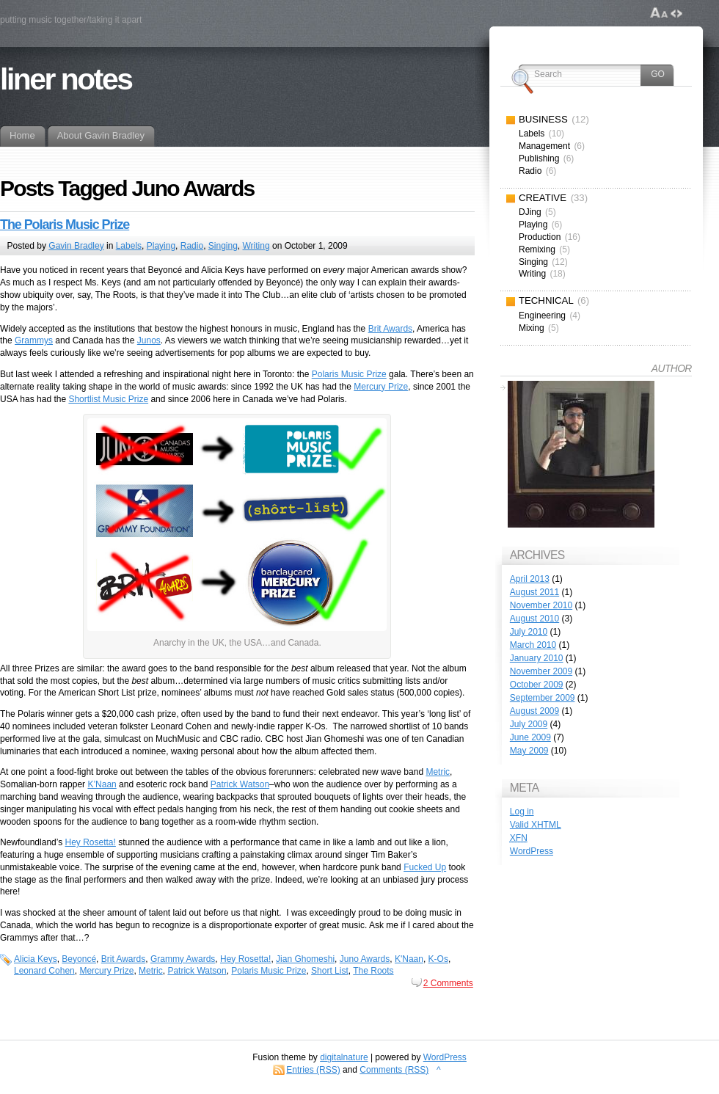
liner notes (65, 79)
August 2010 (534, 618)
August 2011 (534, 592)
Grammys (34, 340)
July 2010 (528, 632)
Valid (535, 825)
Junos (149, 340)
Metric (438, 772)
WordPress (531, 851)
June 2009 (530, 737)
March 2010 (533, 645)
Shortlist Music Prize (108, 399)
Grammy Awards (182, 959)
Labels (129, 246)
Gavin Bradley (75, 246)
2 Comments (448, 983)
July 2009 (528, 724)
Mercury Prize (381, 387)
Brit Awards (390, 329)
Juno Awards (365, 959)
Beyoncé (79, 959)
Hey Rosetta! (90, 842)
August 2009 (534, 711)
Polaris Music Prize (349, 374)
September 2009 (542, 698)
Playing (161, 246)
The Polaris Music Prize (64, 224)
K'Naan (409, 959)
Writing (256, 246)
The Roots (373, 971)
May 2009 (529, 750)
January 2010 (536, 658)
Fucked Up (425, 867)
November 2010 (541, 605)
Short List (329, 971)
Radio (191, 246)
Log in (522, 811)
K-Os (438, 959)
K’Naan (101, 784)
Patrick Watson (240, 784)
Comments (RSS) (394, 1070)
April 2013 (530, 579)
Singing (223, 246)
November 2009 (541, 671)
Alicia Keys (35, 959)
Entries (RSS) (313, 1070)
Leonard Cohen (44, 971)
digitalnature (344, 1057)
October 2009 (536, 684)
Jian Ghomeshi (305, 959)
